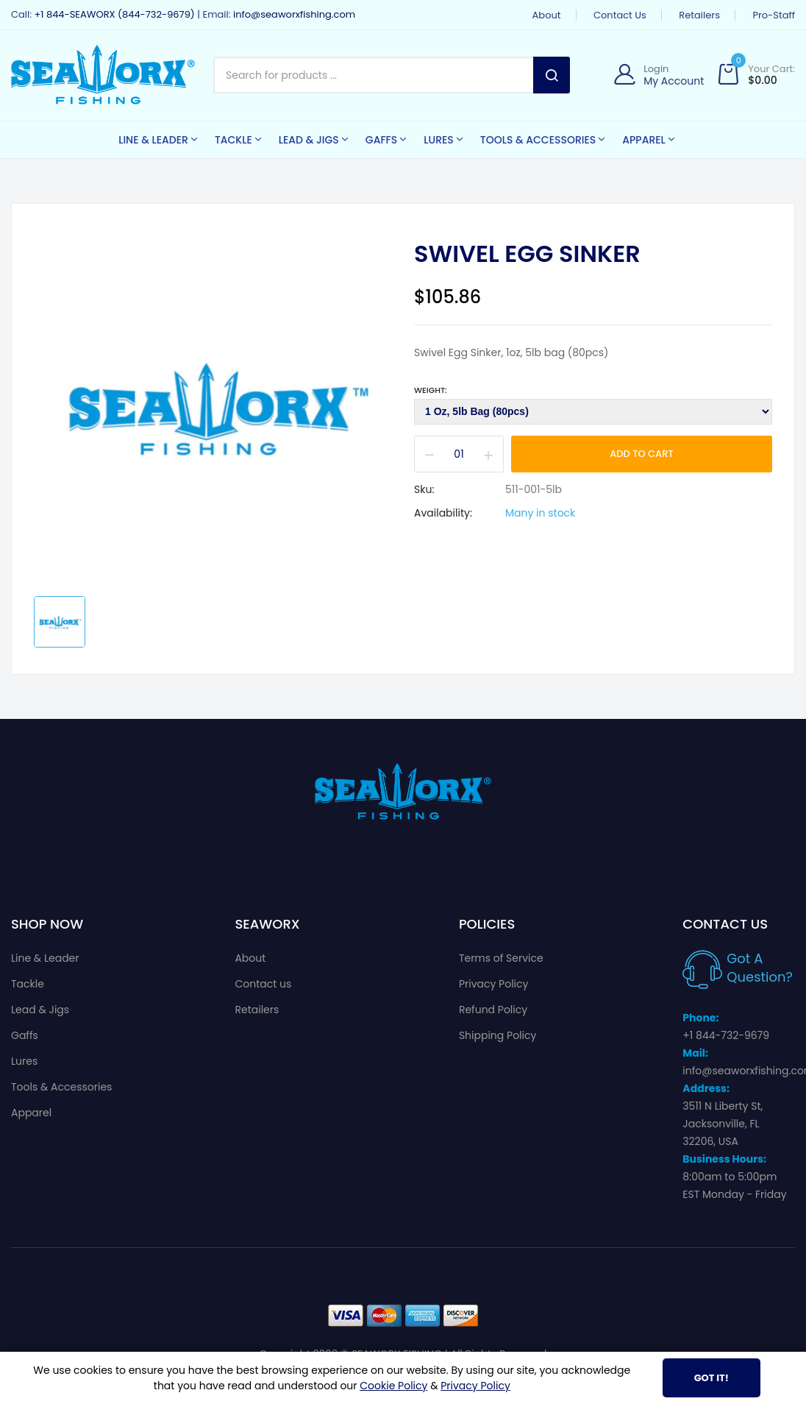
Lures (24, 1061)
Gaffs (24, 1035)
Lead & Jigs (40, 1009)
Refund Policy (493, 1009)
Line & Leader (45, 958)
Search (551, 75)
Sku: (424, 489)
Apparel (31, 1112)
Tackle (27, 983)
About (546, 15)
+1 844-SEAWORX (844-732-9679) (114, 14)
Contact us (619, 15)
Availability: (443, 513)
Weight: (430, 390)
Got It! (711, 1378)
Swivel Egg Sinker (527, 254)
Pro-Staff (773, 15)
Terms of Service (501, 958)
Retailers (699, 15)
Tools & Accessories (61, 1086)
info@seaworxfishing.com (294, 14)
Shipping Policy (498, 1035)
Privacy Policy (494, 983)
